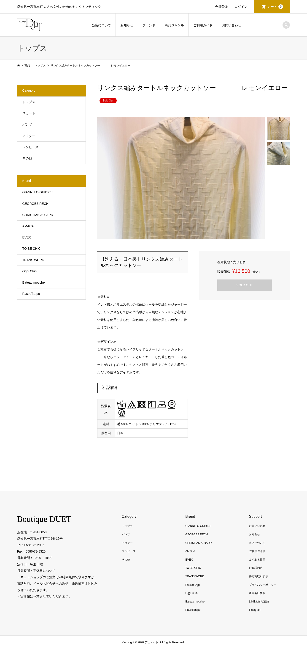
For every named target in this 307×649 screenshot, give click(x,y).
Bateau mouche (33, 282)
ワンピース (30, 147)
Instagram (255, 609)
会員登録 (221, 6)
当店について (101, 25)
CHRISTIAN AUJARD (37, 215)
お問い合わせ (231, 25)
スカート (28, 113)
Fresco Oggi (192, 584)
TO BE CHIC (31, 248)
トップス (28, 102)
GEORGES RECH (35, 203)
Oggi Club (29, 271)
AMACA (28, 226)
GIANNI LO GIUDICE (37, 192)
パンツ (27, 124)
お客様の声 (256, 568)
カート (275, 6)
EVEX (26, 237)
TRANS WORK (33, 260)
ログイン (240, 6)
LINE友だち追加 (259, 601)
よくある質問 (257, 559)
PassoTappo (31, 294)
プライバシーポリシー (262, 584)
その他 (27, 158)
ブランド (149, 25)
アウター (28, 136)
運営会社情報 (257, 593)
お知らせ (126, 25)
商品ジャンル (174, 25)
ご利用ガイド (203, 25)
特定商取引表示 (258, 576)
